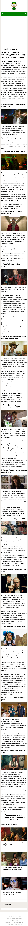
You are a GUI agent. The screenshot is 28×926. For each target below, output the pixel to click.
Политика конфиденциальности (14, 918)
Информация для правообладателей (14, 922)
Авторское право (14, 920)
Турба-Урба (9, 916)
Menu (3, 14)
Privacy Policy (10, 924)
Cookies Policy (18, 924)
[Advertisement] (14, 33)
